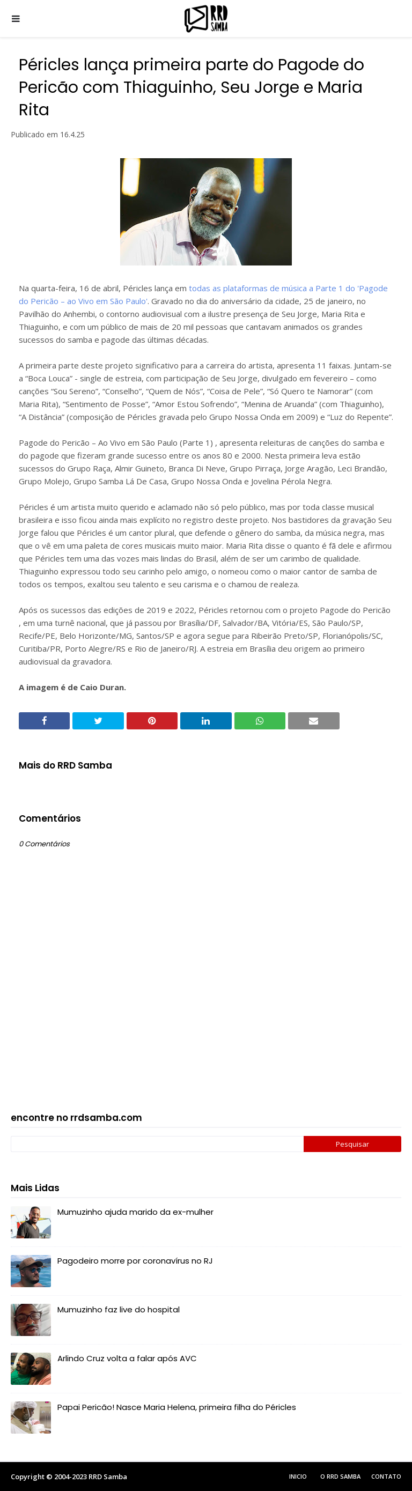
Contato (386, 1476)
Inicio (298, 1476)
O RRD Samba (340, 1476)
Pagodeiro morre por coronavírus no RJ (135, 1260)
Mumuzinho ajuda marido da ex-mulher (135, 1211)
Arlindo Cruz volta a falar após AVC (127, 1358)
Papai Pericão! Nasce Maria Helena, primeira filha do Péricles (176, 1407)
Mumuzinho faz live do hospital (118, 1309)
